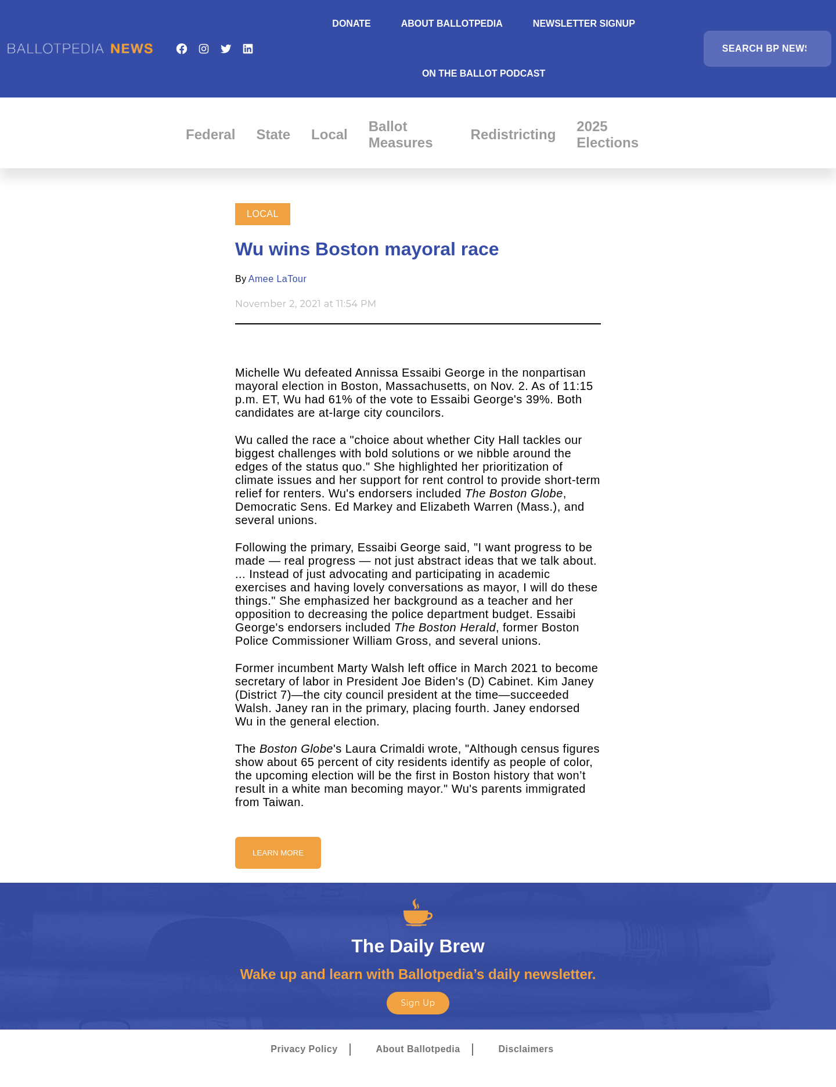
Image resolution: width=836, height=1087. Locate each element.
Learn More (278, 852)
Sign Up (418, 1003)
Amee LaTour (277, 279)
